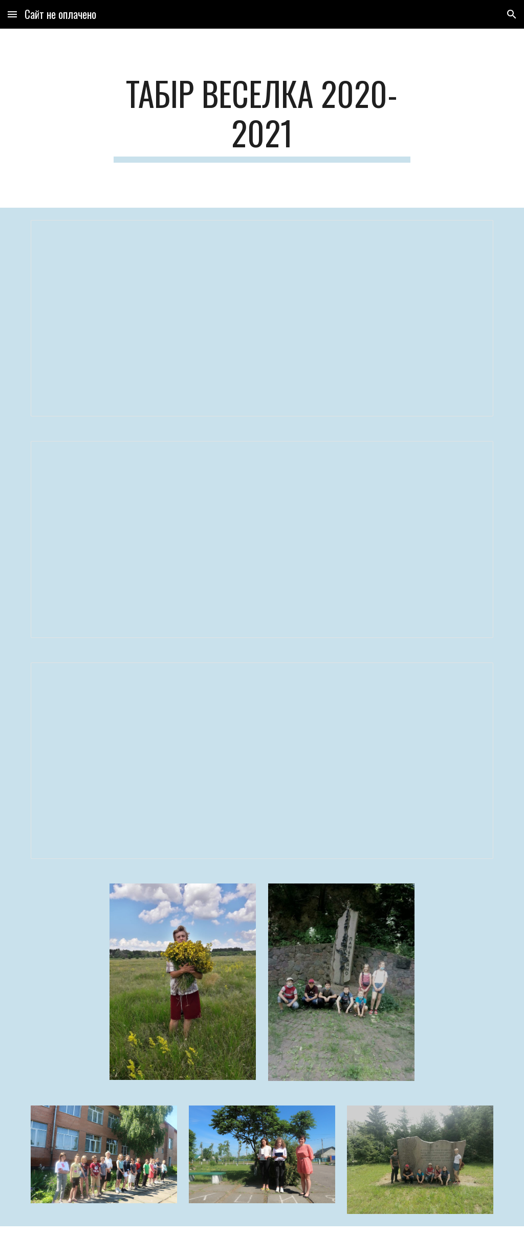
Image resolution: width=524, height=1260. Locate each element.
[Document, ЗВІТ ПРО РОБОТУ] (262, 760)
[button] (12, 14)
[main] (262, 118)
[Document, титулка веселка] (262, 318)
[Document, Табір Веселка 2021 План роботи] (262, 539)
